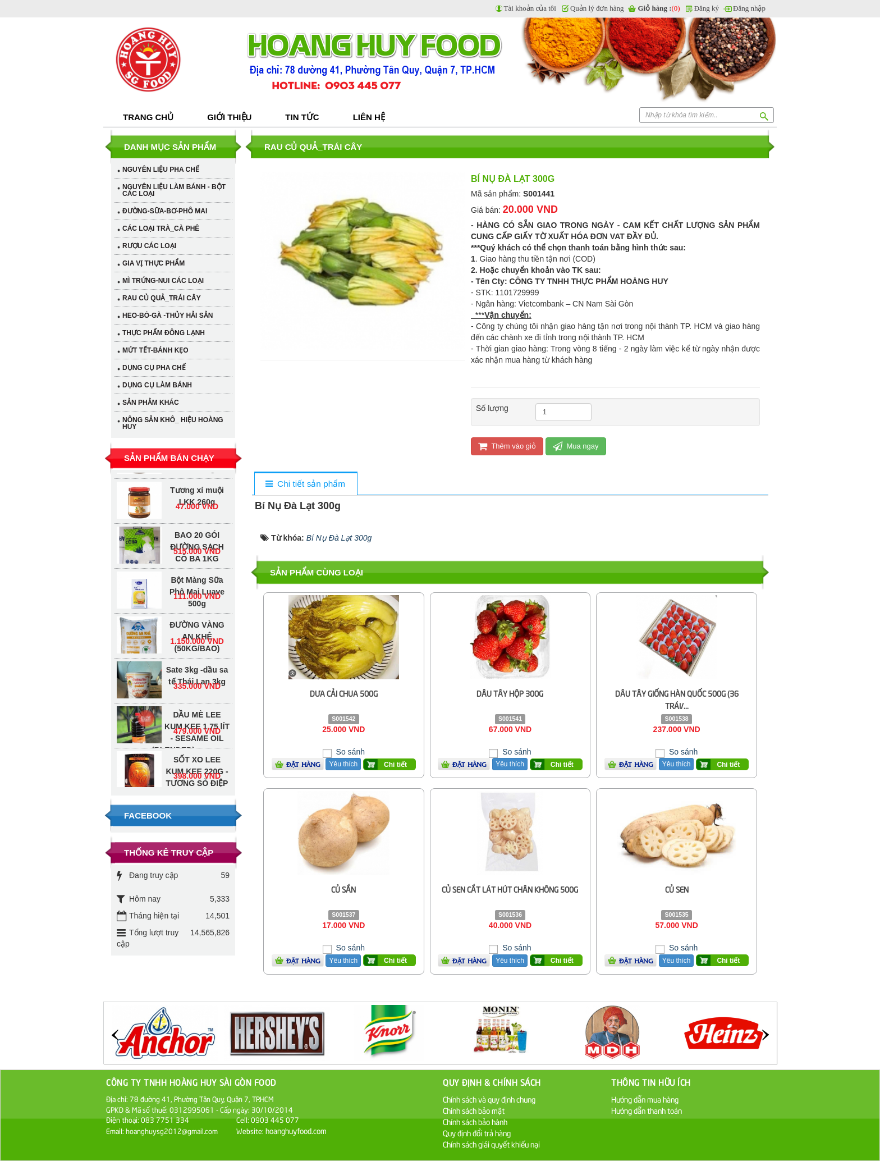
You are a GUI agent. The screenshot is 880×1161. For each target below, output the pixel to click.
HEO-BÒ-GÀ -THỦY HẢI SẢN (167, 315)
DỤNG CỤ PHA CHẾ (154, 368)
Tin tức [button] (302, 117)
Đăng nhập (749, 8)
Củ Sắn (343, 889)
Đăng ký (706, 8)
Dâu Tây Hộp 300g (509, 693)
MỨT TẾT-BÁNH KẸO (155, 350)
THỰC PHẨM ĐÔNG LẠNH (163, 333)
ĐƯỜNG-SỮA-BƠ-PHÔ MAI (164, 211)
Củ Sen (677, 889)
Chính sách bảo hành (475, 1121)
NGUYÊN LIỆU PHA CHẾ (160, 169)
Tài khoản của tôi (530, 8)
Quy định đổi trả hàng (477, 1132)
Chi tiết (395, 765)
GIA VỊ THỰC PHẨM (153, 263)
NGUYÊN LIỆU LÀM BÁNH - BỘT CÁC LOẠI (174, 190)
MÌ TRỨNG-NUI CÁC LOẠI (163, 281)
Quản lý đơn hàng (597, 8)
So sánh (349, 751)
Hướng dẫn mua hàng (645, 1099)
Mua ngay (576, 446)
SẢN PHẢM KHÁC (150, 402)
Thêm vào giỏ (507, 446)
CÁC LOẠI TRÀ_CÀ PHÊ (160, 228)
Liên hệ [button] (369, 117)
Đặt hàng (303, 764)
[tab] (305, 484)
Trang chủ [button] (148, 117)
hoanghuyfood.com (296, 1130)
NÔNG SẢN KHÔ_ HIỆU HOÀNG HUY (172, 423)
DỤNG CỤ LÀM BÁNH (157, 385)
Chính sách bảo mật (474, 1110)
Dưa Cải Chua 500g (344, 693)
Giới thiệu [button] (229, 117)
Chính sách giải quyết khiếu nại (491, 1144)
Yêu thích (343, 764)
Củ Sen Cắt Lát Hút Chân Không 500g (510, 889)
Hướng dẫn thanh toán (646, 1110)
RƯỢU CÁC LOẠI (149, 246)
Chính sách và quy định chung (489, 1099)
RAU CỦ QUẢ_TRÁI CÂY (161, 298)
